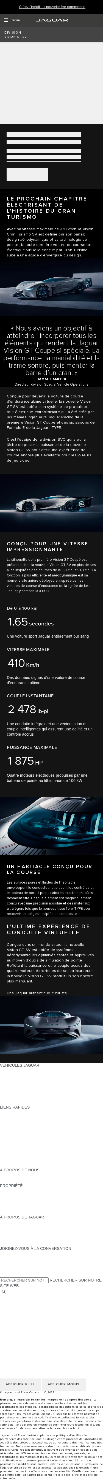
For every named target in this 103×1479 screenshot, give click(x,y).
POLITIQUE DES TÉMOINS (24, 1307)
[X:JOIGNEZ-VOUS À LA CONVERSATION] (4, 1274)
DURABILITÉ (11, 1180)
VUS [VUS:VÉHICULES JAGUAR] (4, 1081)
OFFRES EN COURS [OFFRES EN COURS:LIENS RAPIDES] (19, 1112)
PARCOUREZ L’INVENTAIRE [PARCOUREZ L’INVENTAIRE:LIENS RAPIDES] (26, 1165)
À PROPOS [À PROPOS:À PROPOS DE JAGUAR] (10, 1222)
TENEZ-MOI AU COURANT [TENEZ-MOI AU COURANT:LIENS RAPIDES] (24, 1138)
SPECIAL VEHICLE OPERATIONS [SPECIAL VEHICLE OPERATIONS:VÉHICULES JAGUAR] (30, 1086)
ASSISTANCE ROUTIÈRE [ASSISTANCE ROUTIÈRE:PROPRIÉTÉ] (23, 1206)
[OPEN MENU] (12, 20)
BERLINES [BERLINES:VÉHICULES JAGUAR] (10, 1076)
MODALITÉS (11, 1313)
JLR (3, 1175)
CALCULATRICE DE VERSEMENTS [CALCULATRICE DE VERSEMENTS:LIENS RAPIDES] (32, 1123)
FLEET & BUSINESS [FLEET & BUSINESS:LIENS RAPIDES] (18, 1159)
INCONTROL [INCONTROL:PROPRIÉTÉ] (11, 1196)
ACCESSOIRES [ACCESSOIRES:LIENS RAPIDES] (14, 1149)
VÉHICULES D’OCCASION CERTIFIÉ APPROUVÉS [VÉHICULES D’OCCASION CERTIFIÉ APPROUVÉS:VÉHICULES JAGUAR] (46, 1091)
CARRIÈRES (11, 1323)
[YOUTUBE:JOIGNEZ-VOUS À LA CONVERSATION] (11, 1264)
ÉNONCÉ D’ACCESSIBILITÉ (25, 1328)
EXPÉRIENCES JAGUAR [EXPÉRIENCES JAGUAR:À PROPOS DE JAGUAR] (22, 1227)
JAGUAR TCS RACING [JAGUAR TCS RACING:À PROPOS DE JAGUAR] (20, 1233)
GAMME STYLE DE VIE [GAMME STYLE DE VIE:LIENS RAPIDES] (21, 1154)
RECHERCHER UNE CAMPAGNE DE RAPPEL (41, 1212)
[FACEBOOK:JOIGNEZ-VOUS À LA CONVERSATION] (13, 1269)
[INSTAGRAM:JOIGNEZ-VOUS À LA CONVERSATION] (13, 1254)
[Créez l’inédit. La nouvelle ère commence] (52, 7)
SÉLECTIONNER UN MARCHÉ (27, 1297)
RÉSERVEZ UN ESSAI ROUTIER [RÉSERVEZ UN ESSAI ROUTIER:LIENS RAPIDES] (29, 1144)
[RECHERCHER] (4, 1291)
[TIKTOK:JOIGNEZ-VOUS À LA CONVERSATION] (9, 1259)
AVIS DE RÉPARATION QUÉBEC (29, 1334)
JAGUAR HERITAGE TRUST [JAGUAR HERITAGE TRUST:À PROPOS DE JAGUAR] (25, 1243)
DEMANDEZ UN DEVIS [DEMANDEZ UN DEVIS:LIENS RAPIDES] (21, 1133)
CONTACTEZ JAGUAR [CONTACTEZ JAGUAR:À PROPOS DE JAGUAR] (20, 1238)
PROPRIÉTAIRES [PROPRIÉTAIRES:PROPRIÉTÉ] (16, 1191)
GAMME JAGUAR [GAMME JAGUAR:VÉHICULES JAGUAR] (16, 1070)
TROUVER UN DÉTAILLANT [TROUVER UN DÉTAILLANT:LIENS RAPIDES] (25, 1128)
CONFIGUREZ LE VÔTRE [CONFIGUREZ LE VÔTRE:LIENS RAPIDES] (23, 1117)
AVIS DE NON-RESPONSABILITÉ (30, 1318)
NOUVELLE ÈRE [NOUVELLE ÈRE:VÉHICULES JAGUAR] (15, 1102)
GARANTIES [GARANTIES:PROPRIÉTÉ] (11, 1201)
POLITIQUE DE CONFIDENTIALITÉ (32, 1302)
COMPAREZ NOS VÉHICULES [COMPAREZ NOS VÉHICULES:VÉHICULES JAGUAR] (27, 1097)
